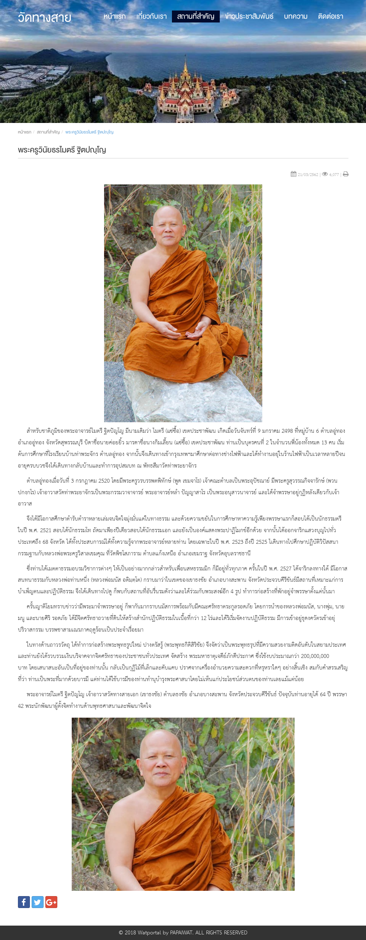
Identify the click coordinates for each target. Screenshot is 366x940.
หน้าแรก (115, 16)
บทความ (296, 16)
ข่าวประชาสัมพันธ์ (249, 16)
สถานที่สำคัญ (195, 16)
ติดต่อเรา (330, 16)
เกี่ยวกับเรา (151, 16)
